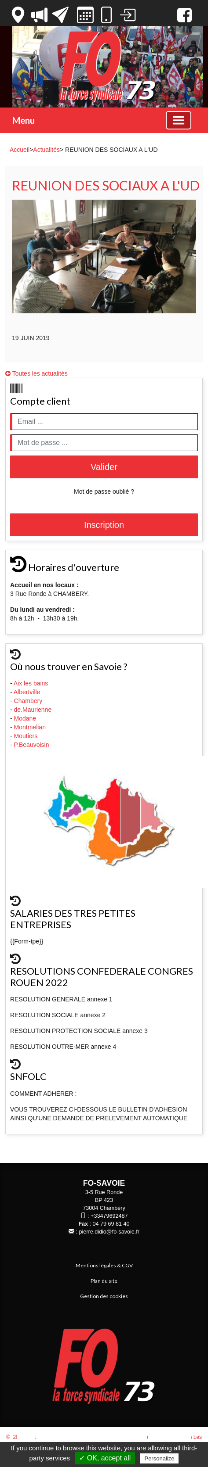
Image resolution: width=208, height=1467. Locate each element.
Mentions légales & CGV (104, 1265)
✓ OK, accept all (105, 1458)
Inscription (104, 525)
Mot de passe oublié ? (104, 491)
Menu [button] (23, 120)
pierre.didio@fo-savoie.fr (109, 1232)
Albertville (28, 692)
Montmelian (30, 727)
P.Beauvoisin (32, 744)
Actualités (46, 149)
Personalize (159, 1458)
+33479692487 (109, 1216)
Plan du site (104, 1280)
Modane (25, 718)
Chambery (28, 700)
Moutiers (27, 735)
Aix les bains (32, 683)
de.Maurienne (34, 709)
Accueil (19, 149)
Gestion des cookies (104, 1296)
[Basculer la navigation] (178, 120)
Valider (104, 467)
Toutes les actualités (36, 373)
